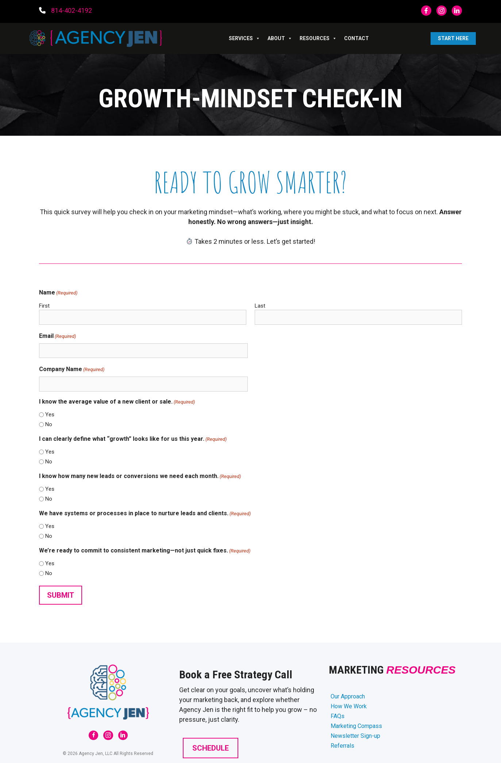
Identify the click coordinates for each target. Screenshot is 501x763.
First (44, 305)
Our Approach (348, 696)
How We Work (349, 706)
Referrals (342, 745)
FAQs (337, 716)
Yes (49, 414)
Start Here (453, 38)
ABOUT (279, 38)
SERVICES (244, 38)
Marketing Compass (356, 725)
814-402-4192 (71, 10)
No (48, 424)
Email (57, 336)
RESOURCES (318, 38)
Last (260, 305)
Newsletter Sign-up (355, 735)
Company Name (71, 369)
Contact (356, 38)
